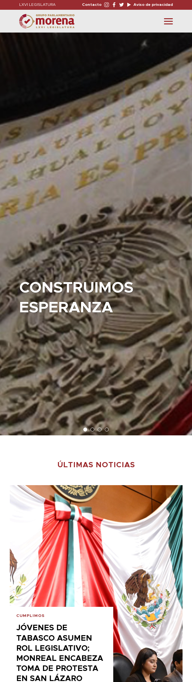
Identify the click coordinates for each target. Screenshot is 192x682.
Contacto (92, 5)
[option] (96, 230)
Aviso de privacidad (152, 5)
